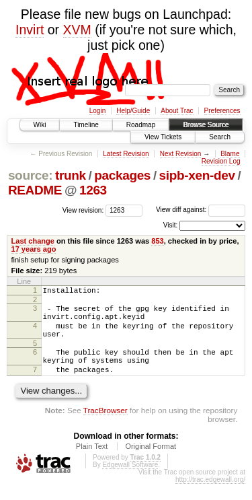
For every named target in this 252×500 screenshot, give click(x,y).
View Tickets (162, 137)
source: (30, 175)
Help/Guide (133, 110)
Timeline (85, 125)
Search (219, 137)
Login (97, 110)
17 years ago (33, 249)
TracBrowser (105, 426)
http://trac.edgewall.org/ (210, 495)
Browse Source (205, 125)
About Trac (177, 110)
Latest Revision (126, 153)
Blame (229, 153)
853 (157, 241)
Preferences (222, 110)
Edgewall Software (130, 481)
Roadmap (140, 125)
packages (122, 175)
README (35, 190)
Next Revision (181, 153)
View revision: (83, 209)
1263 (93, 190)
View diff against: (200, 209)
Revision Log (221, 161)
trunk (70, 175)
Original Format (150, 462)
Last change (32, 241)
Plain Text (92, 462)
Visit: (170, 225)
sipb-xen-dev (197, 175)
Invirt (29, 29)
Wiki (40, 125)
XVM (77, 29)
